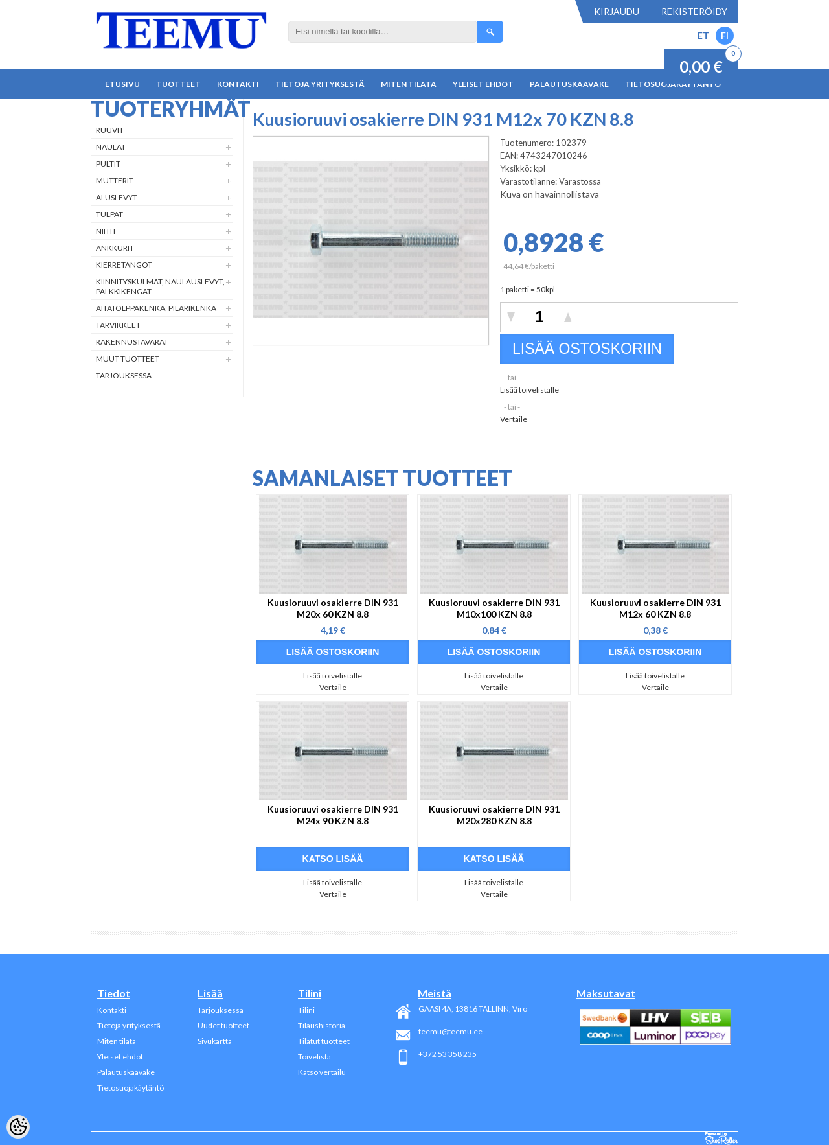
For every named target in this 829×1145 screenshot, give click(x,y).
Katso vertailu (322, 1072)
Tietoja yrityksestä (320, 84)
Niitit (106, 231)
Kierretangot (124, 265)
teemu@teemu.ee (450, 1031)
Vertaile (513, 419)
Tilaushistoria (321, 1025)
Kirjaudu (616, 11)
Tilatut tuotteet (324, 1041)
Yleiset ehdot (483, 84)
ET (703, 35)
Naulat (111, 147)
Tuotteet (178, 84)
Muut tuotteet (127, 359)
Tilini (306, 1010)
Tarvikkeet (118, 325)
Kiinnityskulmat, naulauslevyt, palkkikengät (160, 286)
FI (725, 35)
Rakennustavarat (132, 342)
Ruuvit (110, 130)
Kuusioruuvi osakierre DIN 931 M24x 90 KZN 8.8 (332, 815)
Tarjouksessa (124, 375)
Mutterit (114, 180)
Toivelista (314, 1056)
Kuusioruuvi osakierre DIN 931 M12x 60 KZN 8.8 (655, 608)
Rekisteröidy (694, 11)
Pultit (108, 163)
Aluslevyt (116, 197)
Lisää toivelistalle (529, 390)
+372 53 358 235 (447, 1054)
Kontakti (238, 84)
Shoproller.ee (721, 1138)
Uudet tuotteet (223, 1025)
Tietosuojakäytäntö (130, 1088)
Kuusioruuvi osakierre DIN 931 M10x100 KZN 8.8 (494, 608)
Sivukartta (215, 1041)
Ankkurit (115, 248)
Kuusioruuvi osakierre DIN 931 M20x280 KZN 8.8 (494, 815)
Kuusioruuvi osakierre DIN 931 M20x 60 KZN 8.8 (332, 608)
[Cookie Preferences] (18, 1127)
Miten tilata (409, 84)
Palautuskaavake (569, 84)
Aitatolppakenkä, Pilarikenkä (156, 308)
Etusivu (122, 84)
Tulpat (109, 214)
